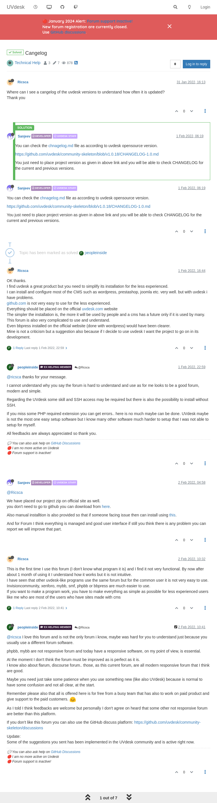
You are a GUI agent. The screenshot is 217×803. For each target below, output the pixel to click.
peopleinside (93, 252)
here (106, 506)
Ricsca (23, 82)
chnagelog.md (60, 145)
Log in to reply (196, 64)
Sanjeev (24, 136)
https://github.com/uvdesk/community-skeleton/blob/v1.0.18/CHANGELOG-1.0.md (87, 154)
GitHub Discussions (66, 443)
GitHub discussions (68, 32)
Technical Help (27, 62)
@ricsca (14, 377)
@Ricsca (82, 367)
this (172, 515)
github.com (16, 303)
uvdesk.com (92, 309)
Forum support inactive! (110, 21)
